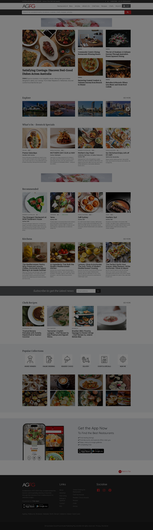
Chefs (111, 6)
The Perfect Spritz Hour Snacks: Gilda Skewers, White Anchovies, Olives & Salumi (118, 266)
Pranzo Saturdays (29, 153)
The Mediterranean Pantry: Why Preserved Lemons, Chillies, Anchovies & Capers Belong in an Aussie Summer (34, 267)
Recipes (104, 6)
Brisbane (39, 514)
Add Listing (63, 496)
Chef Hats (95, 6)
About (61, 490)
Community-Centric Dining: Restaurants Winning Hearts (89, 53)
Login (126, 6)
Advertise (62, 493)
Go (98, 291)
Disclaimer (105, 526)
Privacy (98, 526)
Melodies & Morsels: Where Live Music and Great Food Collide (117, 85)
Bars (71, 6)
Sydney (24, 514)
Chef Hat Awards (55, 1)
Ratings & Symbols (62, 499)
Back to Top (125, 471)
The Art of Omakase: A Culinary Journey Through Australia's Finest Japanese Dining (118, 54)
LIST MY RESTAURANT (124, 1)
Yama (52, 217)
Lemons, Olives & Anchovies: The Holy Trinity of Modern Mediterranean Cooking (90, 266)
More (117, 6)
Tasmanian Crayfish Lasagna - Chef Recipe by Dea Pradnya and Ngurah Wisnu (58, 334)
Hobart (69, 514)
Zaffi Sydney (83, 217)
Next (127, 109)
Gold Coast (76, 514)
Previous (25, 109)
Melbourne (31, 514)
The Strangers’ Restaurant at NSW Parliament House (34, 218)
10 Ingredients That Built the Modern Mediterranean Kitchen (62, 266)
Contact (62, 503)
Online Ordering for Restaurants (79, 491)
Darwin (56, 514)
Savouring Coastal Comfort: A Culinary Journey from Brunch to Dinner (90, 82)
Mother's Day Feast (86, 153)
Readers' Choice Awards (81, 497)
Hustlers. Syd (111, 217)
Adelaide (46, 514)
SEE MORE (127, 98)
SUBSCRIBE (114, 1)
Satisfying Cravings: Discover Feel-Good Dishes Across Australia (47, 72)
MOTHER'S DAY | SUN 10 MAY (62, 153)
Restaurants (61, 6)
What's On (86, 6)
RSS (60, 506)
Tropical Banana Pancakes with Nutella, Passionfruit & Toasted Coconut (31, 334)
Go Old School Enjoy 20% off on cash (117, 154)
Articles (77, 6)
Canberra (63, 514)
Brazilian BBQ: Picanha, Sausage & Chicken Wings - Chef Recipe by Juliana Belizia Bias (82, 334)
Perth (51, 514)
